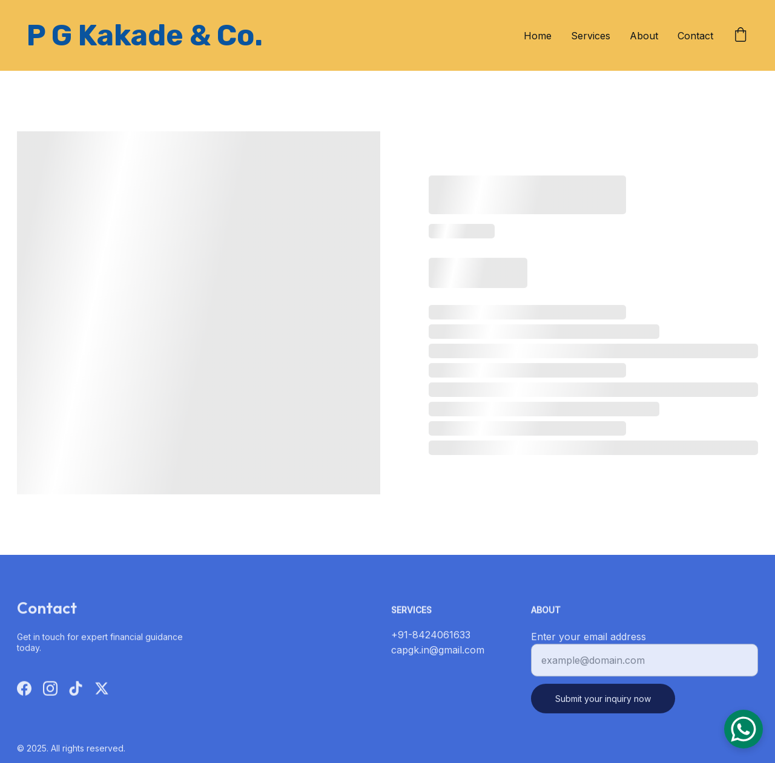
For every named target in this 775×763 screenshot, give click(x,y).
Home (538, 36)
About (644, 36)
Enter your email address (588, 642)
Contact (695, 36)
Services (590, 36)
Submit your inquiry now (603, 704)
